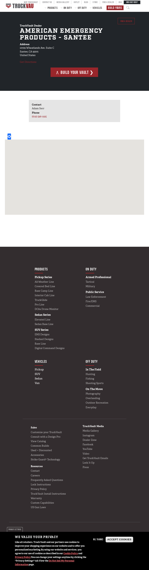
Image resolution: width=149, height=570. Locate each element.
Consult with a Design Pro (45, 436)
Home (20, 5)
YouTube (87, 449)
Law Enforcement (96, 296)
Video (86, 453)
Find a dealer (126, 21)
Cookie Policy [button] (70, 553)
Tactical (90, 281)
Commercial (93, 305)
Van (37, 383)
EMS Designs (42, 334)
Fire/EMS (91, 301)
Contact (35, 470)
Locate (9, 137)
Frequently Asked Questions (47, 480)
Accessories (37, 455)
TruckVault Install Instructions (48, 493)
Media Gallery (91, 430)
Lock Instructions (41, 484)
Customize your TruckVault (46, 432)
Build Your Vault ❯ (74, 72)
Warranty (36, 498)
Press (86, 467)
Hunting (90, 374)
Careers (35, 475)
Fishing (90, 378)
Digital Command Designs (50, 348)
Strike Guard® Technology (45, 459)
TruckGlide (41, 300)
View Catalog (38, 441)
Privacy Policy (22, 557)
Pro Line (39, 304)
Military (90, 286)
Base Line (40, 343)
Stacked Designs (44, 339)
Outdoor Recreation (97, 402)
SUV (37, 374)
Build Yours (115, 7)
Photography (93, 393)
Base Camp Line (44, 290)
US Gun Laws (38, 507)
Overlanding (93, 398)
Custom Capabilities (42, 502)
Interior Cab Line (45, 295)
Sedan (38, 378)
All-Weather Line (44, 281)
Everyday (91, 407)
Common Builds (40, 445)
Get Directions (28, 62)
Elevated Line (42, 319)
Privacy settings (14, 529)
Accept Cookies (119, 539)
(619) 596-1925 (39, 116)
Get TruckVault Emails (95, 458)
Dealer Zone (90, 440)
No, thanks (98, 539)
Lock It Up (88, 462)
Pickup (39, 369)
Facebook (88, 444)
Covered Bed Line (45, 286)
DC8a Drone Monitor (46, 309)
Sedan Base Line (44, 324)
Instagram (88, 435)
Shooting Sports (95, 383)
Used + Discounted (41, 450)
